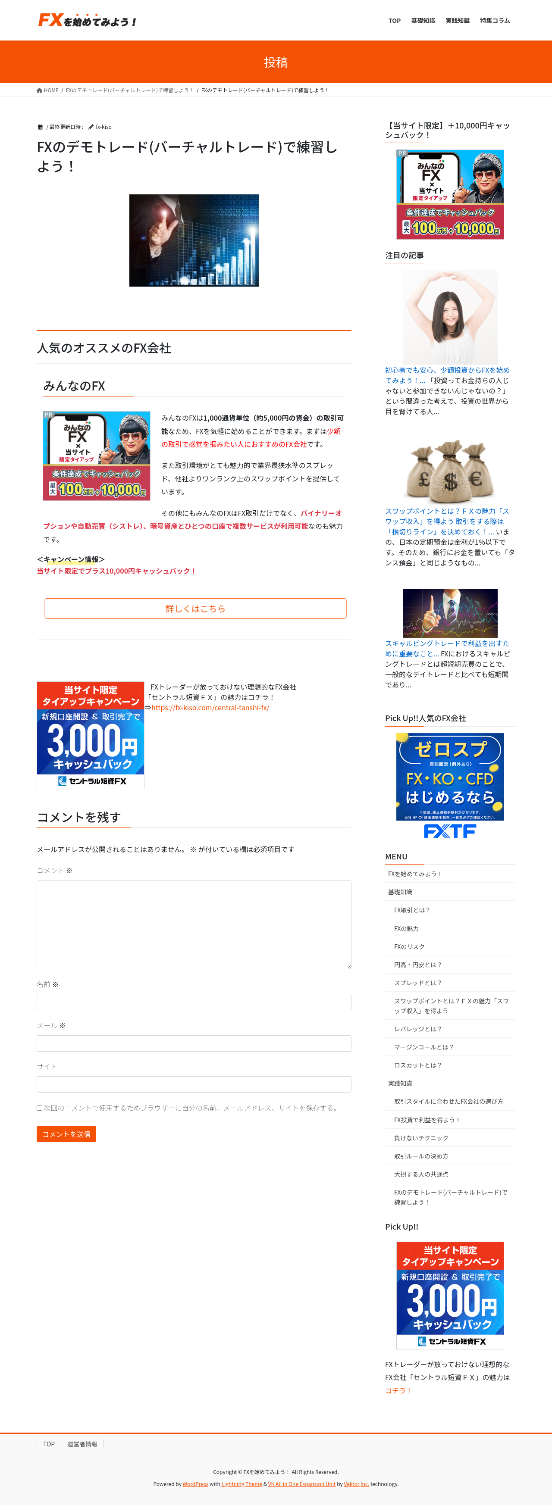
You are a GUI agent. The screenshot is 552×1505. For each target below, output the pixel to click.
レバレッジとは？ (418, 1028)
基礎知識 (400, 891)
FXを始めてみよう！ (415, 873)
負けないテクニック (421, 1137)
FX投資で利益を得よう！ (427, 1119)
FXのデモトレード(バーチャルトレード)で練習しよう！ (451, 1197)
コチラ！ (399, 1390)
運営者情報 (82, 1443)
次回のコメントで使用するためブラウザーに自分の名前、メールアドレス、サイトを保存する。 (192, 1107)
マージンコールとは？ (424, 1047)
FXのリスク (409, 946)
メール (51, 1025)
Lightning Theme (241, 1483)
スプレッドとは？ (418, 982)
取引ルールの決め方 (421, 1156)
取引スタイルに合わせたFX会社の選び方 (448, 1101)
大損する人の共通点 (421, 1174)
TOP (49, 1443)
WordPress (196, 1483)
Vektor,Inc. (356, 1483)
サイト (47, 1066)
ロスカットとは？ (418, 1065)
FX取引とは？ (412, 909)
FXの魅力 (406, 928)
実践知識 (400, 1083)
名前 (48, 984)
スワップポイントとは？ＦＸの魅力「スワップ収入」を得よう (451, 1005)
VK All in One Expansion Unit (302, 1483)
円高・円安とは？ (418, 964)
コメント (55, 870)
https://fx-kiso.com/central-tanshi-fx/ (210, 707)
